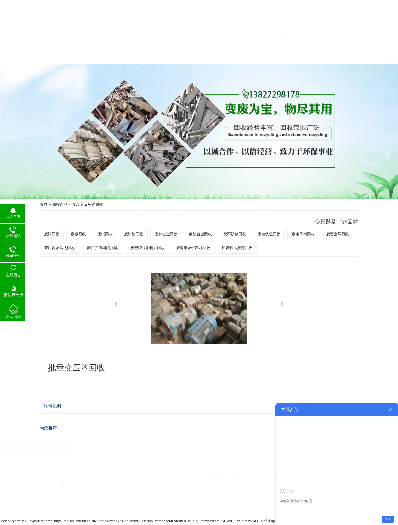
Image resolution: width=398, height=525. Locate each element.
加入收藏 (295, 5)
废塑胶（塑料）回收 (168, 237)
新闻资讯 (262, 56)
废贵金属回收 (287, 229)
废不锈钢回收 (221, 229)
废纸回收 (139, 229)
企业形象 (143, 56)
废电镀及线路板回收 (197, 237)
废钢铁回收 (158, 229)
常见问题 (232, 56)
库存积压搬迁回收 (225, 237)
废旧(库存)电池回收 (139, 237)
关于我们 (84, 56)
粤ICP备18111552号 (262, 507)
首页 (100, 212)
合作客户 (203, 56)
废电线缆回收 (243, 229)
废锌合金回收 (178, 229)
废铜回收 (106, 229)
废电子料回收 (265, 229)
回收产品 (114, 56)
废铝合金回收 (200, 229)
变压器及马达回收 (128, 212)
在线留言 (314, 5)
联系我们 (334, 5)
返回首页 (353, 5)
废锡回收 (122, 229)
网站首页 (54, 56)
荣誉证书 (173, 56)
